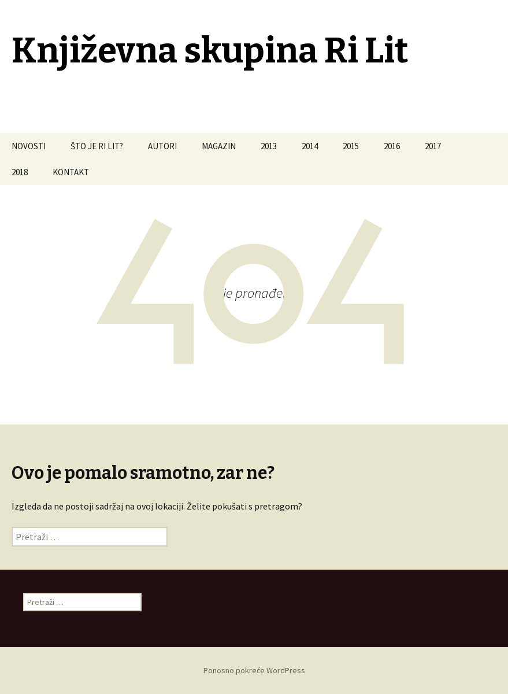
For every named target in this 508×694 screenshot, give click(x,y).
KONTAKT (71, 172)
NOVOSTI (29, 146)
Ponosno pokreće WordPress (254, 670)
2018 (20, 172)
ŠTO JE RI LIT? (97, 146)
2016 (392, 146)
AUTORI (162, 146)
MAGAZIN (219, 146)
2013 (269, 146)
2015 (351, 146)
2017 (433, 146)
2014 (310, 146)
